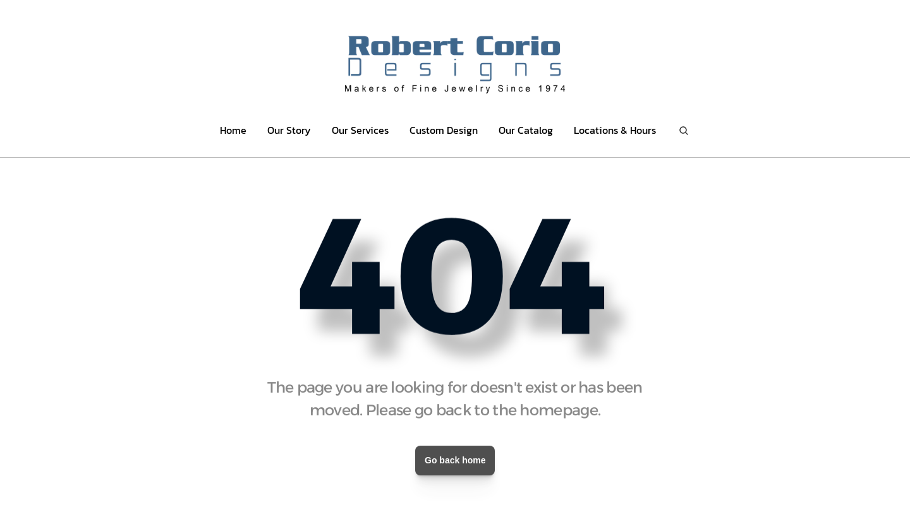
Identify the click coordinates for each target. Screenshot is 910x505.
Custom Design (444, 130)
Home (233, 130)
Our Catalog (526, 130)
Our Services (360, 130)
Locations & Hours (615, 130)
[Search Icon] (684, 130)
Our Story (289, 130)
